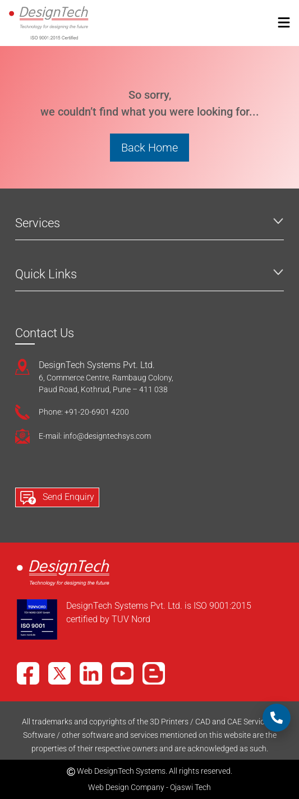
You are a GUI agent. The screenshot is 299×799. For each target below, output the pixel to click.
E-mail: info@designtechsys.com (95, 435)
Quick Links (46, 274)
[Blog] (153, 673)
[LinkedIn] (91, 673)
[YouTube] (122, 673)
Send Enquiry (57, 497)
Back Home (149, 147)
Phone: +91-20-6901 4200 (84, 411)
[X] (59, 673)
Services (37, 223)
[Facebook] (28, 673)
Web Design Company (126, 787)
